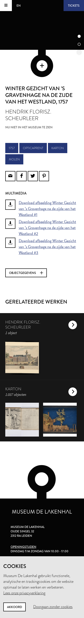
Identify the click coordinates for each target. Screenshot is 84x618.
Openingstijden (23, 547)
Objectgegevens (26, 273)
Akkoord (14, 607)
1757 (12, 148)
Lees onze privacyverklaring (24, 593)
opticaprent (33, 148)
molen (14, 159)
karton (57, 148)
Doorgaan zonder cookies (53, 607)
